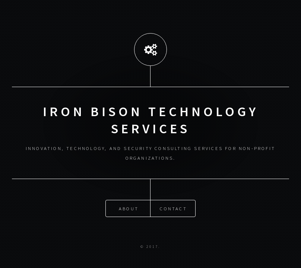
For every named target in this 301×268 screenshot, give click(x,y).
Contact (173, 208)
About (129, 208)
